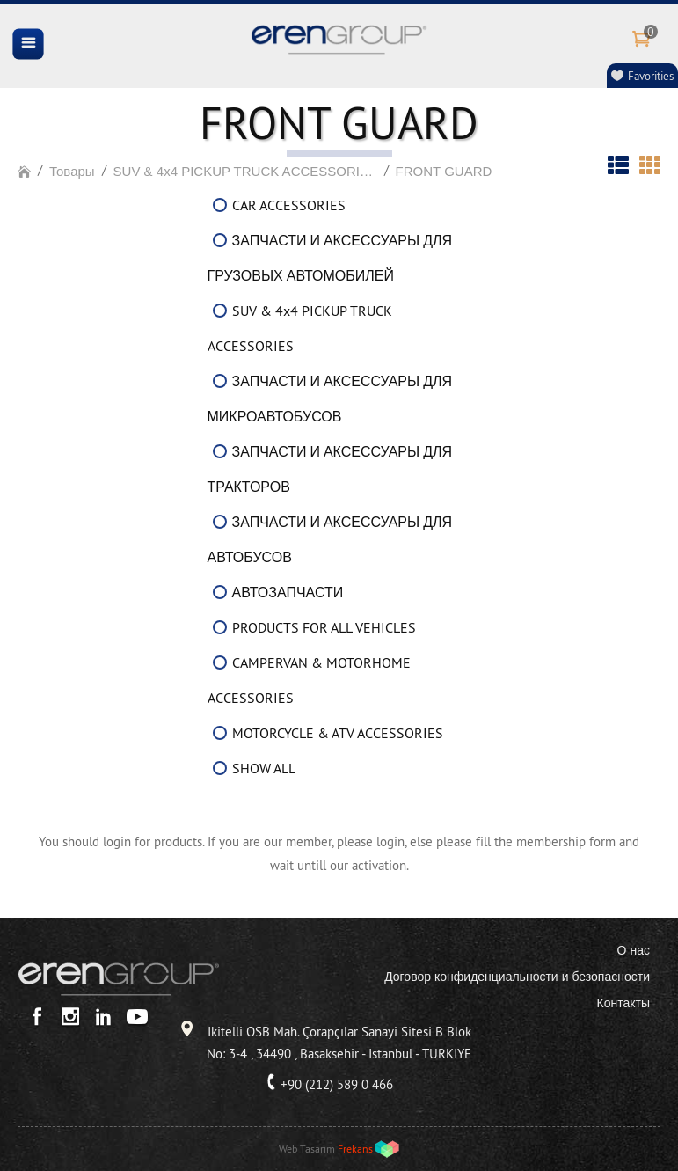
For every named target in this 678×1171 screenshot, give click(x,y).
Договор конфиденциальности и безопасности (517, 976)
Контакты (623, 1003)
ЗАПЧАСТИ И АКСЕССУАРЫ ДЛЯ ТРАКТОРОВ (330, 469)
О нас (633, 950)
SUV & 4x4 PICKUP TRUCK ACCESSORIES (245, 171)
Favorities (651, 76)
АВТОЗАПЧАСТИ (288, 592)
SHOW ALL (263, 768)
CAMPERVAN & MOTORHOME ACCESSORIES (309, 680)
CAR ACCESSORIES (289, 205)
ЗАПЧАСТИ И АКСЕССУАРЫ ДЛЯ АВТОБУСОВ (330, 539)
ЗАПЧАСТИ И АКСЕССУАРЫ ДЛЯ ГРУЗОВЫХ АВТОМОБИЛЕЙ (330, 257)
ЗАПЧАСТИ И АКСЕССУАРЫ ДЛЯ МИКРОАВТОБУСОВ (330, 398)
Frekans (355, 1148)
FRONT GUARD (444, 171)
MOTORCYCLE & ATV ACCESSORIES (337, 733)
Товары (72, 171)
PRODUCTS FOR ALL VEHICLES (324, 627)
